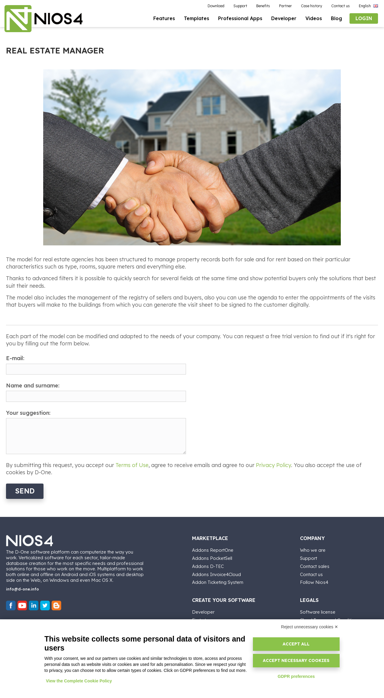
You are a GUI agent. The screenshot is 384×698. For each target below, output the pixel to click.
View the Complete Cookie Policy (79, 680)
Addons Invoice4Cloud (216, 574)
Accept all (296, 644)
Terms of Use (132, 465)
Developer (203, 612)
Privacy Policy (273, 465)
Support (308, 558)
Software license (317, 612)
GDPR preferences (296, 676)
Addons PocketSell (212, 558)
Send (24, 491)
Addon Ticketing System (217, 582)
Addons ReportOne (212, 550)
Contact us (311, 574)
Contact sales (314, 566)
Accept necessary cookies (296, 660)
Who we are (313, 550)
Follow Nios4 (314, 582)
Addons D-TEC (208, 566)
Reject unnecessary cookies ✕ (309, 626)
